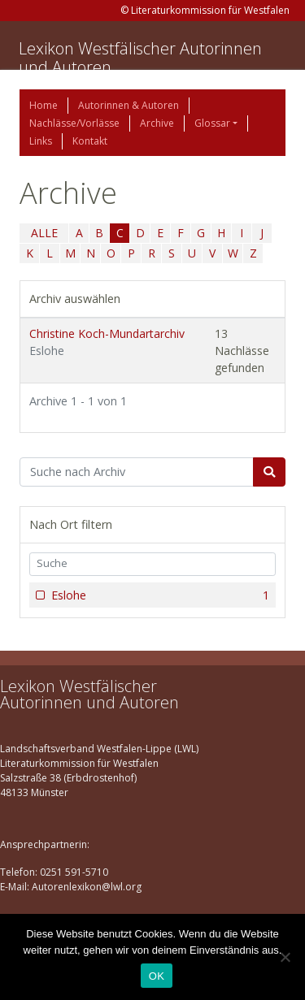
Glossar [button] (212, 123)
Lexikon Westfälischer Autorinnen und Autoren (140, 57)
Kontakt (89, 141)
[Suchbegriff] (137, 472)
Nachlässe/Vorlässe (74, 123)
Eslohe (158, 595)
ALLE (44, 232)
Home (43, 105)
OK (156, 976)
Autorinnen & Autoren (128, 105)
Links (40, 141)
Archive (157, 123)
